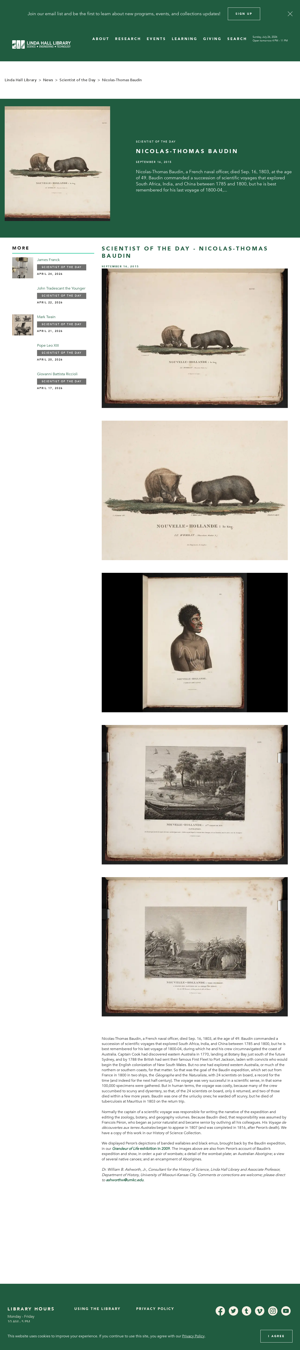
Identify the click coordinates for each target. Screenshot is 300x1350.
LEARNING (185, 39)
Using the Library (97, 1309)
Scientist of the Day (78, 80)
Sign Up (244, 14)
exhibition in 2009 (141, 1148)
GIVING (212, 39)
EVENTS (156, 39)
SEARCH (237, 39)
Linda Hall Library (21, 80)
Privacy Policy (155, 1309)
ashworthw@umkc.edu (124, 1180)
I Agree (276, 1336)
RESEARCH (128, 39)
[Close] (290, 13)
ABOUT (100, 39)
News (48, 80)
